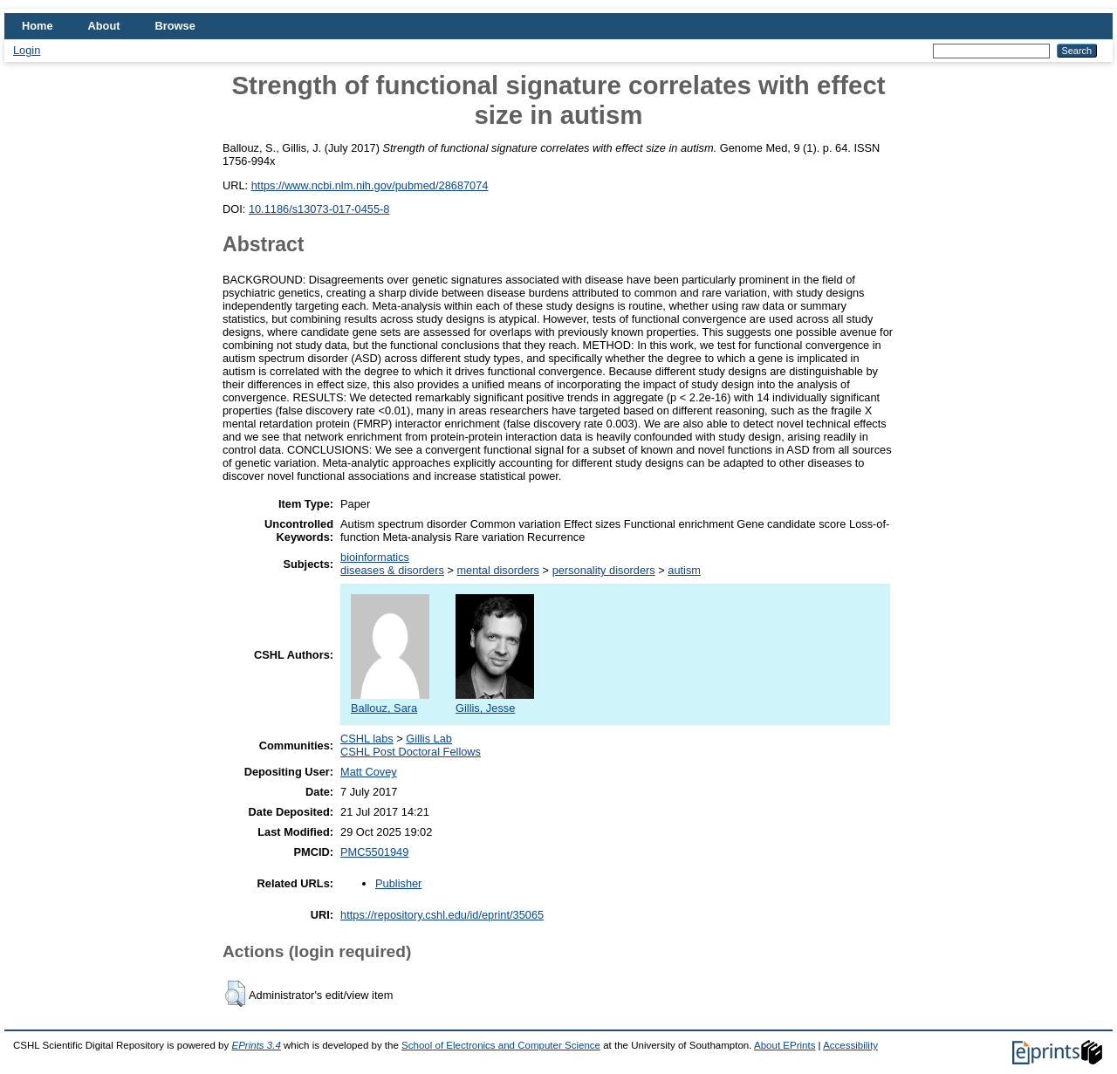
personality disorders (603, 570)
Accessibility (850, 1045)
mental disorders (497, 570)
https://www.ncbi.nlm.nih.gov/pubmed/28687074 (370, 185)
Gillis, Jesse (495, 701)
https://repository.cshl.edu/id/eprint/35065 (442, 914)
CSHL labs (367, 738)
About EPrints (784, 1045)
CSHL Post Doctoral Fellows (410, 751)
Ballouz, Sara (390, 701)
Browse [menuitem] (175, 25)
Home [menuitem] (37, 25)
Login (26, 50)
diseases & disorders (392, 570)
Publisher (398, 883)
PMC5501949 (374, 852)
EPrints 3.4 (255, 1045)
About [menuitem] (104, 25)
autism (684, 570)
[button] (235, 994)
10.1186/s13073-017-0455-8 (319, 208)
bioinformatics (374, 557)
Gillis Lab (429, 738)
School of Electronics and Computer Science (500, 1045)
